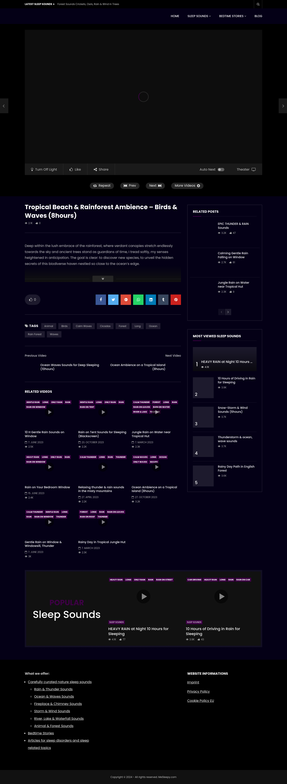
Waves (54, 334)
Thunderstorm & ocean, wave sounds (235, 439)
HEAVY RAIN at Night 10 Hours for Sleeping (235, 361)
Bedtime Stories (41, 733)
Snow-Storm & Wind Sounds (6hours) (233, 410)
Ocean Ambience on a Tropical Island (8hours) (137, 367)
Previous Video (35, 356)
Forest (122, 326)
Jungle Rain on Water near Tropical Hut (151, 434)
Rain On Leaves (141, 407)
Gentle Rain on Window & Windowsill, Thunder (43, 544)
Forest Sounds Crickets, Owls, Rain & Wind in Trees (88, 4)
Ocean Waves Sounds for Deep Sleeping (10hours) (69, 367)
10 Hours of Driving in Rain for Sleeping (236, 380)
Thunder (121, 457)
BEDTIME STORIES (231, 16)
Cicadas (105, 326)
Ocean (153, 326)
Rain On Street (164, 579)
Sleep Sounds (116, 622)
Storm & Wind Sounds (52, 711)
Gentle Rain (33, 402)
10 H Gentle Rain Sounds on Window (44, 434)
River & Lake (140, 411)
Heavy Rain (32, 457)
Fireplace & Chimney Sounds (58, 703)
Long (138, 326)
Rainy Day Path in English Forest (236, 468)
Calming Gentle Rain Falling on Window (233, 255)
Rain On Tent (87, 407)
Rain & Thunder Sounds (53, 689)
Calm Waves (84, 326)
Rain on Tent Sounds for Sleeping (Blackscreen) (102, 434)
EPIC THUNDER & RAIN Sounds (233, 226)
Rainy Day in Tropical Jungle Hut (102, 542)
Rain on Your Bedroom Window (47, 487)
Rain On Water (161, 407)
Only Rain (56, 402)
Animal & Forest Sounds (53, 726)
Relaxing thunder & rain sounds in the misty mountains (101, 489)
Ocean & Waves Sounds (54, 696)
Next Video (173, 356)
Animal (48, 326)
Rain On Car (243, 579)
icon (49, 412)
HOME (175, 16)
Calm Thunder (141, 402)
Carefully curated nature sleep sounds (60, 682)
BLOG (258, 16)
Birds (64, 326)
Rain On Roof (87, 516)
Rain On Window (35, 407)
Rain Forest (35, 334)
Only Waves (140, 461)
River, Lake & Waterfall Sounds (59, 718)
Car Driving (194, 579)
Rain (67, 402)
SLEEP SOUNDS (198, 16)
